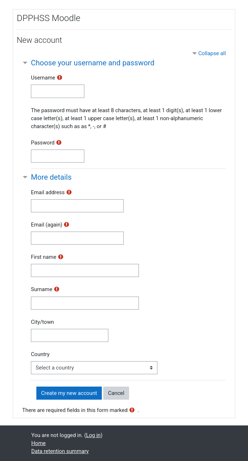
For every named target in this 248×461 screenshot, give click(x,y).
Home (38, 443)
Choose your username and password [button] (93, 62)
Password (43, 142)
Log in (93, 435)
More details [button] (51, 177)
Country (40, 354)
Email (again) (46, 224)
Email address (48, 192)
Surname (41, 289)
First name (43, 257)
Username (43, 77)
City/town (42, 322)
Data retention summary (60, 451)
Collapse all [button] (212, 53)
